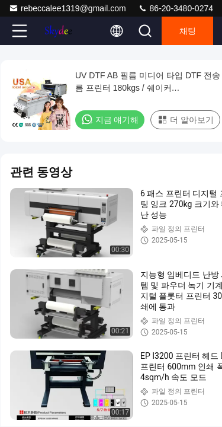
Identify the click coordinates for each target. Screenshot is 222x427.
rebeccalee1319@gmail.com (67, 8)
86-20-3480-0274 (175, 8)
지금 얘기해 (110, 119)
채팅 (187, 31)
